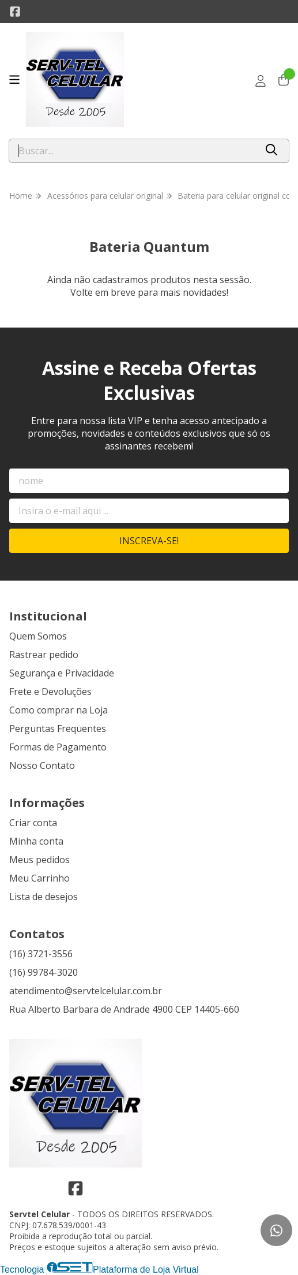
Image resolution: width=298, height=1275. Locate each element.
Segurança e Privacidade (61, 673)
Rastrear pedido (43, 654)
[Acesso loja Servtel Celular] (260, 81)
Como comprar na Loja (58, 710)
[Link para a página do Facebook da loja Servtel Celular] (15, 11)
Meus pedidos (39, 859)
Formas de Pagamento (58, 747)
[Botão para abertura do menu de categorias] (14, 80)
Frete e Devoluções (50, 691)
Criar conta (33, 822)
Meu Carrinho (39, 878)
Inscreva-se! (149, 540)
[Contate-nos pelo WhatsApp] (276, 1230)
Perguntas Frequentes (57, 728)
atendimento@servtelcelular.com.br (85, 990)
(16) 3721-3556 (41, 953)
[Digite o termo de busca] (132, 150)
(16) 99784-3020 (43, 972)
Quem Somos (38, 636)
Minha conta (36, 841)
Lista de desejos (43, 896)
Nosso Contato (42, 765)
